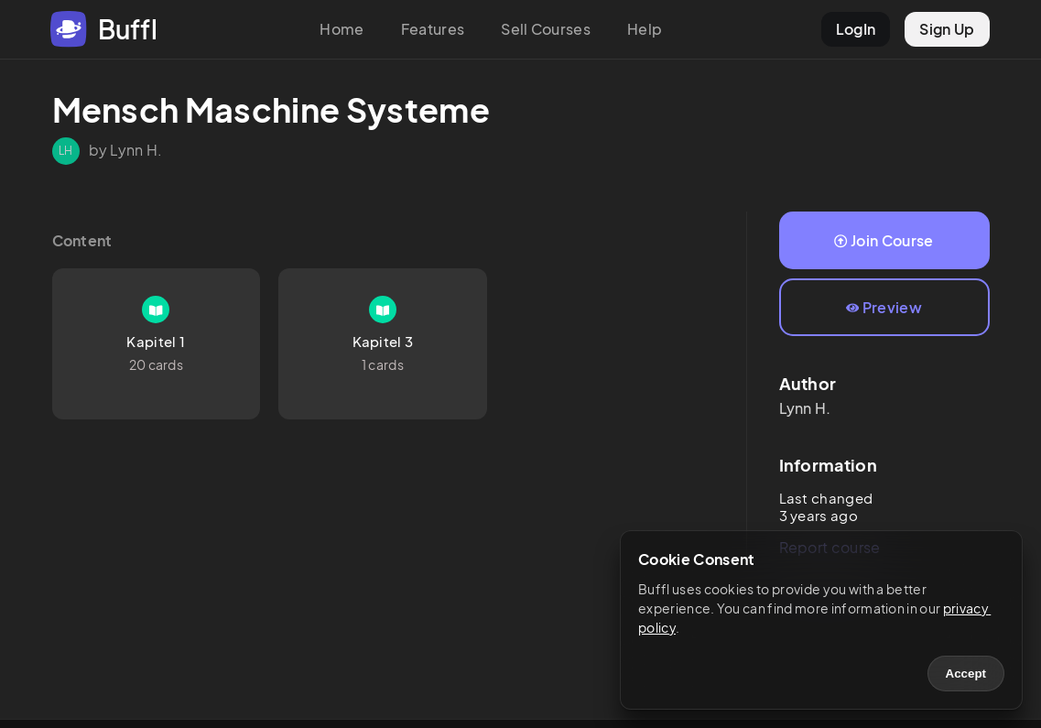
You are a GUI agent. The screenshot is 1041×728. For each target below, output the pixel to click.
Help (644, 28)
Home (341, 28)
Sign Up (946, 28)
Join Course (883, 240)
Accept (966, 673)
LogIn (856, 28)
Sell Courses (546, 28)
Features (433, 28)
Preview (884, 307)
